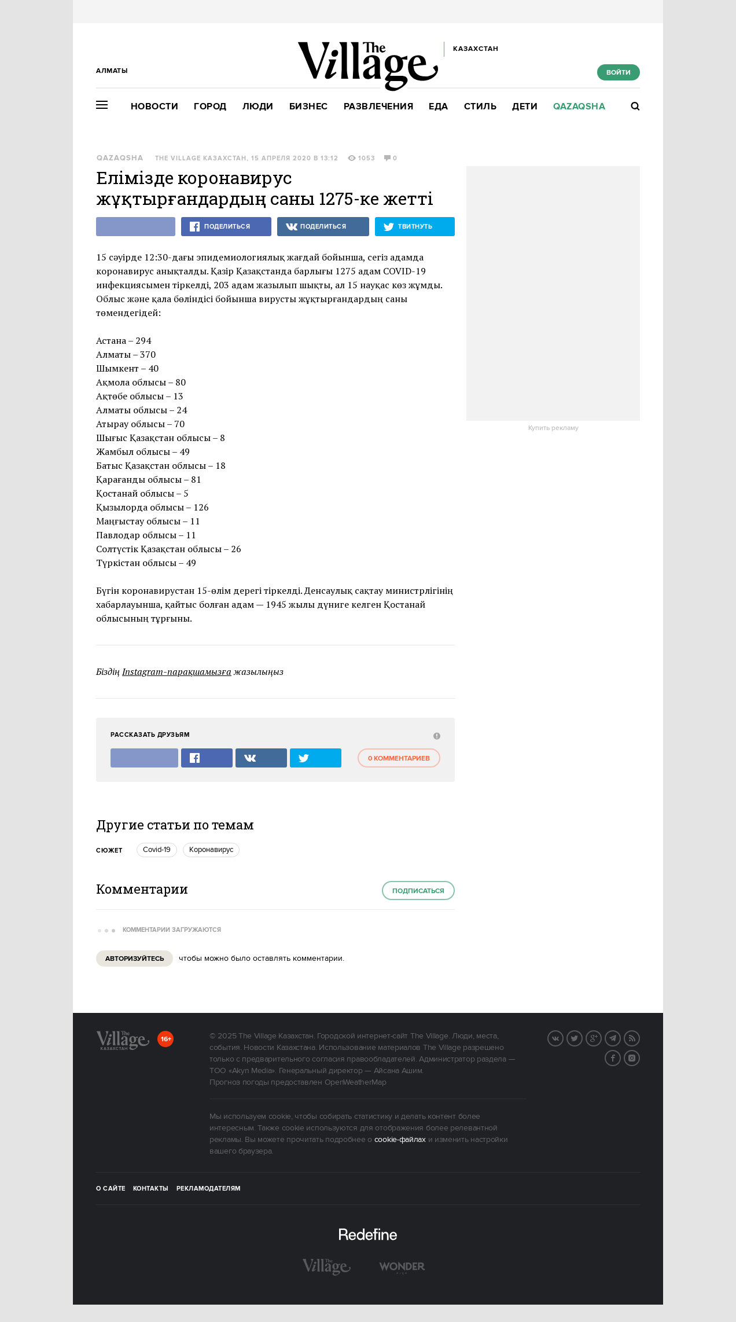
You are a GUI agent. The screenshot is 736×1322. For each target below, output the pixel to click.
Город (210, 107)
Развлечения (379, 107)
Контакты (151, 1189)
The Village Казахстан (200, 159)
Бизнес (308, 107)
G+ (601, 1037)
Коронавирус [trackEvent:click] (211, 849)
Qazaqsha (579, 107)
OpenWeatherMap (356, 1082)
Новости (155, 107)
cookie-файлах (400, 1139)
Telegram (620, 1037)
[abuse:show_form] (435, 735)
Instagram (639, 1057)
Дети (525, 107)
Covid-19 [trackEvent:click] (157, 849)
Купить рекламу (553, 428)
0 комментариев (399, 758)
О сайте (111, 1189)
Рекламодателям (208, 1189)
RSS (639, 1037)
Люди (258, 107)
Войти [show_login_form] (618, 72)
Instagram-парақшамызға (176, 671)
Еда (438, 107)
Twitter (582, 1037)
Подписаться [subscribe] (418, 891)
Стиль (480, 107)
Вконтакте (563, 1037)
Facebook (620, 1057)
